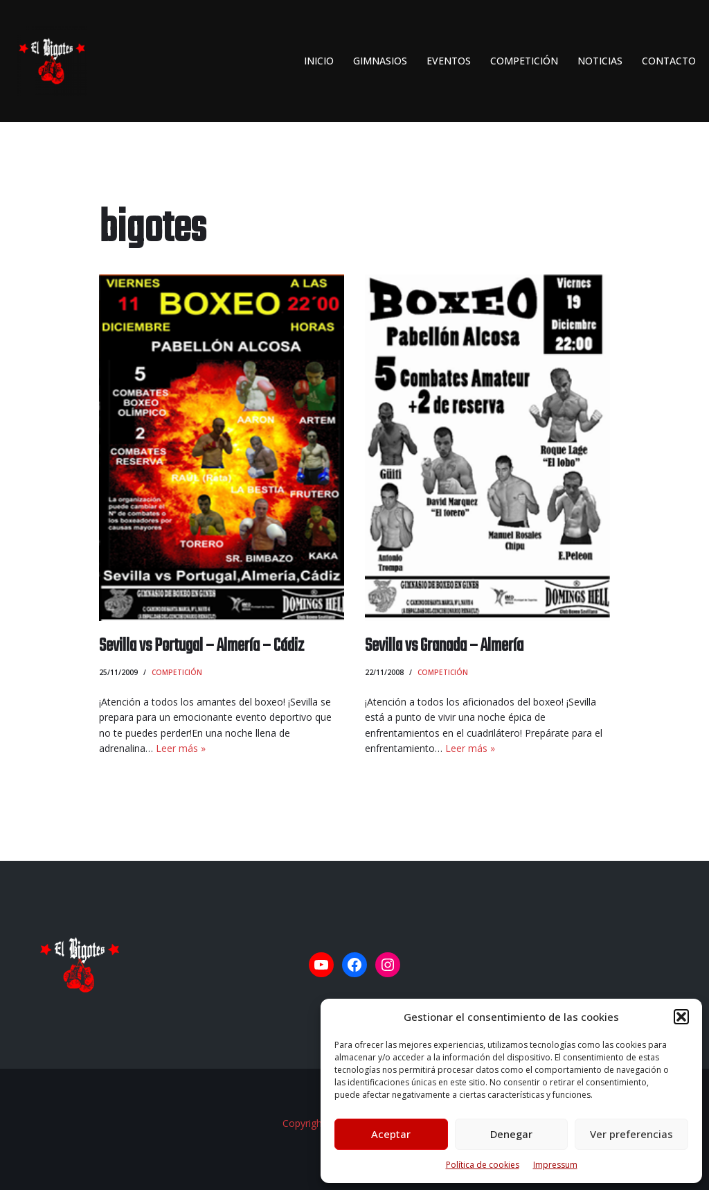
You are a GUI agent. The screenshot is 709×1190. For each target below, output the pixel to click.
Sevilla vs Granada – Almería (444, 646)
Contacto (669, 60)
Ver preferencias (631, 1134)
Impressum (555, 1165)
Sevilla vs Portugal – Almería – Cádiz (201, 646)
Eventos (449, 60)
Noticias (599, 60)
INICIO (319, 60)
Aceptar (391, 1134)
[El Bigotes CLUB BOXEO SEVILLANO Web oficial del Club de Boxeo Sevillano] (48, 61)
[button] (681, 1017)
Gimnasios (380, 60)
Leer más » (181, 748)
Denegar (511, 1134)
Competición (524, 60)
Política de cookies (482, 1165)
